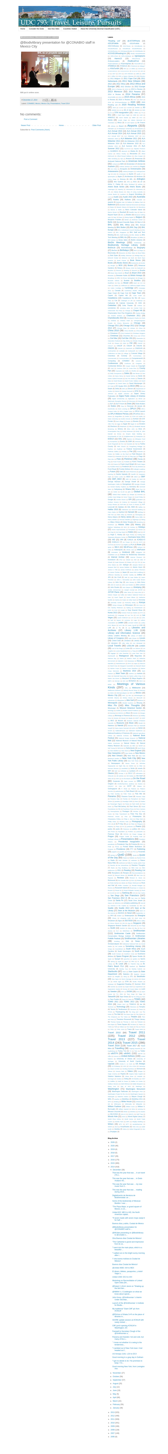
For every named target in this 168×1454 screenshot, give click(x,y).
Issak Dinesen (119, 562)
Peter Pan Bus (136, 814)
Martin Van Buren (113, 678)
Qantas (112, 855)
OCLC (130, 773)
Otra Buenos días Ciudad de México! (126, 1238)
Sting (125, 976)
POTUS (125, 834)
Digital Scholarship (118, 398)
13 (109, 73)
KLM (115, 610)
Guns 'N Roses (134, 504)
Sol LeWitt (118, 946)
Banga (143, 205)
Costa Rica (132, 368)
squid (119, 961)
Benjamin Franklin (114, 219)
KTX (141, 613)
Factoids (129, 444)
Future (112, 472)
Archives (139, 176)
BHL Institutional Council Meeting (129, 230)
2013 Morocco (115, 91)
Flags (141, 456)
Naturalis (126, 746)
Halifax (140, 507)
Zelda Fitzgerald (134, 1129)
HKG (125, 527)
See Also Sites (53, 29)
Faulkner (119, 449)
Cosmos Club (121, 368)
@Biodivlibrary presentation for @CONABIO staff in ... (124, 1228)
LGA (141, 625)
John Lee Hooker (127, 585)
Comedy (124, 356)
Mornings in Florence (122, 715)
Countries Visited (70, 29)
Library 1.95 (131, 630)
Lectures (127, 620)
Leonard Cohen (133, 623)
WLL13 (123, 1114)
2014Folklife (112, 97)
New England (136, 751)
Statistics (126, 974)
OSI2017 (111, 786)
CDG (140, 303)
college (126, 353)
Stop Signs (115, 979)
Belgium (139, 217)
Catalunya (139, 300)
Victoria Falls (120, 1071)
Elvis (140, 429)
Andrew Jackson (124, 166)
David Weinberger (135, 383)
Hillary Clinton (115, 522)
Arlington (141, 179)
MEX (131, 693)
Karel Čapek (118, 597)
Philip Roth (139, 819)
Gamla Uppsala (122, 474)
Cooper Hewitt (130, 366)
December (117, 1170)
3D (144, 107)
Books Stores (122, 263)
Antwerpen (122, 174)
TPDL (112, 1029)
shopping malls (125, 918)
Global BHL (139, 491)
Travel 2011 (137, 1032)
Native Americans (114, 743)
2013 (126, 89)
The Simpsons (112, 1017)
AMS (122, 164)
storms (136, 979)
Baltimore (112, 205)
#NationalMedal (113, 63)
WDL (110, 1099)
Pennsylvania (114, 811)
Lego (135, 620)
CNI (131, 343)
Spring (113, 961)
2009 (113, 1426)
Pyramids (141, 852)
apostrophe (111, 176)
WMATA (131, 1114)
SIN (123, 923)
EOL (120, 439)
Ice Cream (126, 542)
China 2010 (113, 330)
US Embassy (116, 1066)
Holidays (141, 527)
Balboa (129, 202)
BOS (120, 265)
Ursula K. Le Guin (126, 1064)
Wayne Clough (137, 1096)
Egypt (125, 424)
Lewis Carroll (132, 625)
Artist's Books (135, 187)
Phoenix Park (124, 821)
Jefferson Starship (114, 575)
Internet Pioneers (136, 557)
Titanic (141, 1024)
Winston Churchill (114, 1111)
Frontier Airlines (124, 469)
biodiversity (137, 242)
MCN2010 (132, 681)
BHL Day (133, 227)
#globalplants (140, 56)
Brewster (111, 275)
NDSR (141, 746)
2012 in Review (117, 89)
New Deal (124, 750)
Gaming (110, 474)
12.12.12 (134, 71)
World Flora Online (114, 1119)
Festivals (140, 451)
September (117, 1380)
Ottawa (139, 786)
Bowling (126, 270)
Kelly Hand (132, 600)
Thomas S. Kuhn (128, 1022)
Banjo (112, 207)
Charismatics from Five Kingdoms (120, 313)
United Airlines (128, 1056)
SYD (137, 991)
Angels (142, 166)
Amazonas (139, 158)
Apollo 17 (140, 174)
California (124, 285)
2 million (113, 76)
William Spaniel (124, 1109)
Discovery (132, 401)
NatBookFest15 (120, 730)
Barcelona (142, 207)
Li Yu (118, 628)
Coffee (140, 351)
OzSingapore (112, 789)
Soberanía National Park (130, 944)
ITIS (138, 562)
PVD (128, 852)
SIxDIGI (122, 928)
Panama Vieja (140, 796)
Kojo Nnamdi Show (135, 610)
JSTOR (140, 590)
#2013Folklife (113, 43)
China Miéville (140, 331)
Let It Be (122, 625)
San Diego (115, 895)
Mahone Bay (112, 658)
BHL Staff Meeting (122, 235)
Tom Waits (130, 1027)
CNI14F (129, 346)
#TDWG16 (133, 66)
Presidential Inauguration (129, 842)
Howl (138, 532)
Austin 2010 (127, 197)
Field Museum (137, 454)
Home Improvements (118, 529)
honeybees (131, 529)
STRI (127, 981)
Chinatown (114, 333)
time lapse (111, 1024)
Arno (135, 182)
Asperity (120, 189)
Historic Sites (123, 525)
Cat (115, 300)
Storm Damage (126, 979)
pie (127, 824)
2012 (110, 84)
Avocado (139, 199)
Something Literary (133, 946)
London (142, 646)
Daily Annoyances (116, 373)
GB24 (136, 477)
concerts (138, 361)
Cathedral (111, 303)
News (143, 761)
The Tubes (124, 1017)
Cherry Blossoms (123, 323)
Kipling (128, 607)
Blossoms (122, 253)
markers (131, 673)
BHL (110, 224)
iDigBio (125, 544)
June (115, 1390)
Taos (143, 996)
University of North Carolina (129, 1061)
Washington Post (137, 1091)
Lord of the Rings (117, 648)
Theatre (134, 1017)
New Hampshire (114, 753)
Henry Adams (113, 517)
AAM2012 (111, 117)
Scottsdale (132, 905)
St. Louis (119, 964)
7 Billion (135, 112)
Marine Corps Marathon (130, 668)
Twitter (142, 1051)
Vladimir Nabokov (114, 1076)
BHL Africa (125, 225)
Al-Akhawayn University (124, 128)
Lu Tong (132, 651)
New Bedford (114, 750)
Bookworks (134, 263)
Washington (113, 1089)
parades (117, 801)
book (132, 258)
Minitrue (140, 700)
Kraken (135, 613)
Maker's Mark (131, 658)
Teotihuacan (122, 1009)
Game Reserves (131, 471)
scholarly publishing (131, 903)
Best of (140, 222)
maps (135, 663)
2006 (113, 1437)
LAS (137, 615)
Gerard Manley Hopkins (118, 487)
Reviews (120, 878)
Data (109, 381)
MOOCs (120, 713)
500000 (137, 110)
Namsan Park (132, 725)
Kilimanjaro (129, 605)
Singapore (137, 923)
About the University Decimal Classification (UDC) (100, 29)
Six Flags (142, 925)
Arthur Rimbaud (129, 184)
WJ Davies (141, 1111)
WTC (120, 1124)
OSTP (129, 786)
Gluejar (132, 494)
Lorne (128, 648)
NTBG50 (123, 771)
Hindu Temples (128, 522)
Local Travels (114, 645)
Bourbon (110, 270)
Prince (117, 846)
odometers (139, 773)
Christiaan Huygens (139, 333)
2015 (119, 97)
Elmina (120, 429)
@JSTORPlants (133, 41)
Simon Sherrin (114, 923)
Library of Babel (136, 636)
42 (120, 110)
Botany (120, 268)
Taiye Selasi (124, 996)
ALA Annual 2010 (115, 131)
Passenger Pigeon (116, 804)
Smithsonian (139, 930)
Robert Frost (141, 880)
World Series (128, 1119)
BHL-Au (123, 237)
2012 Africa (120, 84)
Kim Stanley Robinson (115, 607)
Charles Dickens (116, 315)
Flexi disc (111, 459)
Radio (112, 860)
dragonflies (118, 416)
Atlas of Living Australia (135, 192)
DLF (111, 404)
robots (123, 883)
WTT (127, 1124)
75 (142, 112)
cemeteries (112, 308)
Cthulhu (133, 371)
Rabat (125, 858)
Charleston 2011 (134, 316)
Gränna (124, 502)
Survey (125, 989)
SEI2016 (121, 913)
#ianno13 (118, 58)
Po (123, 826)
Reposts (110, 878)
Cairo (109, 285)
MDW (110, 684)
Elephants (123, 426)
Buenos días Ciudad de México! (124, 1264)
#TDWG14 (112, 66)
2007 (113, 1433)
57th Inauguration (122, 113)
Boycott (134, 270)
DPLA (133, 408)
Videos (130, 1071)
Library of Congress (116, 638)
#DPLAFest (114, 56)
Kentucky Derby (130, 602)
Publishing (141, 849)
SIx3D (112, 928)
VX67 (143, 1079)
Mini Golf (130, 700)
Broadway (111, 278)
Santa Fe (119, 900)
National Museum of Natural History (129, 740)
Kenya (142, 602)
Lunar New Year (137, 653)
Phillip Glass (112, 821)
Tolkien (122, 1027)
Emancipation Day (114, 431)
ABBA (134, 117)
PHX (109, 824)
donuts (139, 406)
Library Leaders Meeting (117, 636)
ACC (140, 117)
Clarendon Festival (114, 341)
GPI (130, 499)
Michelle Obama (113, 698)
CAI (141, 283)
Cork (112, 368)
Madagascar (124, 656)
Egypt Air (134, 424)
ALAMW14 (114, 151)
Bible (141, 237)
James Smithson (125, 570)
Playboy (110, 826)
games (141, 471)
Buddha (137, 280)
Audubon (123, 194)
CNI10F (140, 343)
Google (110, 499)
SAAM (112, 893)
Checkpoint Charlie (133, 318)
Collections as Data (114, 353)
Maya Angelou (137, 678)
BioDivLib (112, 248)
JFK (109, 577)
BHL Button (121, 227)
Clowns (117, 343)
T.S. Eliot (119, 994)
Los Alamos (136, 648)
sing (129, 923)
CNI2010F (129, 348)
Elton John (130, 429)
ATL (109, 192)
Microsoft (139, 698)
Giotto (115, 492)
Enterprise (139, 436)
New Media (129, 753)
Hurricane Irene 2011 (136, 537)
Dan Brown (136, 373)
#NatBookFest (133, 61)
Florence (128, 459)
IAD (113, 540)
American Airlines (136, 161)
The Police (139, 1014)
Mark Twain (120, 673)
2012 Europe (139, 87)
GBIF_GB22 (117, 479)
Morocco (135, 715)
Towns (143, 1027)
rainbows (134, 860)
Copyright (141, 366)
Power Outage (137, 834)
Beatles (128, 215)
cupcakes (142, 371)
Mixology (111, 710)
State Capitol (133, 971)
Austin (116, 197)
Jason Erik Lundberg (136, 572)
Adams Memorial (136, 120)
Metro (112, 693)
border (143, 263)
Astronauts (129, 189)
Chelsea (113, 320)
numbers (132, 771)
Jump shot (137, 592)
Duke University (113, 419)
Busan (125, 283)
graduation (139, 499)
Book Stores (135, 260)
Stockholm (141, 976)
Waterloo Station (123, 1096)
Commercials (112, 358)
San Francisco (132, 895)
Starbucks (112, 971)
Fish (125, 456)
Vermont (140, 1069)
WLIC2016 (114, 1114)
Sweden (113, 991)
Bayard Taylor (113, 215)
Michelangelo (138, 695)
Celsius (139, 305)
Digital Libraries (123, 393)
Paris (136, 801)
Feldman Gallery (113, 451)
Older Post (96, 125)
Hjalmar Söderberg (114, 527)
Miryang (139, 703)
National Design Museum (127, 738)
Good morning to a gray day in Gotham (127, 1357)
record (110, 875)
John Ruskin (114, 587)
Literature (114, 643)
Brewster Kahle (121, 275)
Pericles (135, 811)
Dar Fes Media (130, 378)
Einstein (142, 424)
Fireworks (118, 456)
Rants (113, 868)
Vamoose (142, 1066)
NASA (140, 728)
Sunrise (112, 986)
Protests (110, 849)
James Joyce (137, 567)
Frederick (125, 466)
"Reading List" (114, 41)
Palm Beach (130, 791)
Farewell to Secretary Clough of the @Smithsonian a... (126, 1332)
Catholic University (126, 303)
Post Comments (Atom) (40, 130)
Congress (139, 363)
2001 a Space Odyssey (126, 76)
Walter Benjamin (138, 1084)
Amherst (115, 164)
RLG (132, 880)
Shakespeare (129, 915)
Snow (137, 941)
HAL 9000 (131, 507)
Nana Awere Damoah (122, 728)
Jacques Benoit (137, 565)
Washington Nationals (120, 1091)
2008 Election (140, 76)
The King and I (134, 1012)
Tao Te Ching (135, 996)
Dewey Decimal (127, 391)
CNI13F (119, 346)
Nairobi (120, 725)
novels (140, 768)
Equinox (129, 439)
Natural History (130, 743)
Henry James (126, 517)
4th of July (127, 110)
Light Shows (132, 638)
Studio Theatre (137, 981)
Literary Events (139, 640)
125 (141, 71)
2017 (134, 99)
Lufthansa (141, 651)
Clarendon (139, 338)
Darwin (140, 378)
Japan (124, 572)
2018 (141, 99)
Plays (117, 826)
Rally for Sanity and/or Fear (136, 863)
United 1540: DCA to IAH (122, 1277)
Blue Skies (131, 253)
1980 (137, 73)
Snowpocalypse (113, 944)
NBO (133, 746)
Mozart (123, 718)
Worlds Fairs (119, 1121)
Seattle (110, 908)
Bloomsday (112, 253)
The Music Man (128, 1014)
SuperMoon (139, 986)
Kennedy (142, 600)
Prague (111, 836)
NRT (109, 771)
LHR (109, 628)
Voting (126, 1079)
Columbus (111, 356)
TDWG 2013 (129, 1002)
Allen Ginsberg (112, 158)
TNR (115, 1027)
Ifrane (139, 545)
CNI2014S (139, 348)
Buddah (126, 280)
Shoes (114, 918)
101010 (140, 68)
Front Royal (112, 469)
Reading (127, 870)
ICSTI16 (110, 544)
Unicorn (116, 1056)
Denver (130, 388)
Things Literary (139, 1019)
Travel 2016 (114, 1045)
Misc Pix (112, 705)
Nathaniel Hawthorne (136, 730)
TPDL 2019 (120, 1029)
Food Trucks (117, 461)
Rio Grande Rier (123, 880)
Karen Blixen (131, 597)
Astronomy (139, 189)
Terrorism (133, 1009)
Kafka (122, 595)
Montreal (113, 713)
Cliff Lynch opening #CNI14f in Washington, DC (124, 1327)
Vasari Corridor (115, 1069)
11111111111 (124, 71)
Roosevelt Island (121, 888)
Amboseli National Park (116, 161)
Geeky (134, 479)
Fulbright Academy (139, 469)
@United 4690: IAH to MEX (123, 1268)
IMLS (117, 547)
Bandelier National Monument (129, 205)
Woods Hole (113, 1116)
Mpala (130, 718)
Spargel (117, 959)
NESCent (120, 748)
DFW (136, 391)
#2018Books (138, 46)
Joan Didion (134, 577)
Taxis (129, 999)
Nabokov (111, 725)
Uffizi (109, 1056)
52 (111, 112)
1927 (113, 73)
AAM (141, 115)
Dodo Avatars (140, 404)
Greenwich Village (136, 502)
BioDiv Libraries (136, 240)
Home (22, 29)
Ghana (128, 489)
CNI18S (120, 348)
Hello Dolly (120, 514)
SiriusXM (133, 925)
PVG (134, 852)
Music (131, 723)
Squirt (126, 961)
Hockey (132, 527)
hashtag (140, 512)
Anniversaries (135, 169)
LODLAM (130, 646)
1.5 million (132, 68)
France (115, 464)
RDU (119, 870)
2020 (132, 102)
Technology (121, 1007)
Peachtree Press (128, 809)
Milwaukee (120, 700)
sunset (120, 986)
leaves (119, 620)
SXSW (129, 991)
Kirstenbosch (138, 607)
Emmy (119, 434)
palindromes (119, 791)
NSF (116, 771)
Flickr (119, 459)
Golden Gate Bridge (114, 497)
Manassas (130, 661)
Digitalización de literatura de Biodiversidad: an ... (123, 1196)
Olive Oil (110, 778)
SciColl (143, 903)
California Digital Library (137, 285)
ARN (128, 182)
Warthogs (139, 1086)
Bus (119, 283)
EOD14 (111, 439)
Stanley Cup (123, 969)
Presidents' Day (122, 844)
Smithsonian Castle (122, 933)
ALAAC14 (127, 148)
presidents (111, 844)
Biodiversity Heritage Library (123, 245)
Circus (135, 336)
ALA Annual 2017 (114, 136)
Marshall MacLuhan (120, 676)
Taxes (124, 999)
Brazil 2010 (136, 273)
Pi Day (120, 824)
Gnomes (140, 494)
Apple (120, 176)
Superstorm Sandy (114, 989)
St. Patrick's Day (134, 964)
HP (144, 532)
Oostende (116, 781)
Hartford (122, 512)
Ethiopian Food (140, 439)
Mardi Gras (113, 666)
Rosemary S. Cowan (136, 888)
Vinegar (140, 1071)
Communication (124, 358)
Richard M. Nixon (136, 878)
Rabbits (132, 858)
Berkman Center (137, 219)
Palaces (133, 789)
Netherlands (130, 748)
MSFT (137, 718)
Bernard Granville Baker (125, 222)
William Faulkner (114, 1106)
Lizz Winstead (137, 643)
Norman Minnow (113, 768)
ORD (139, 781)
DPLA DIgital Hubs (126, 411)
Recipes (126, 873)
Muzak (140, 723)
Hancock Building (137, 509)
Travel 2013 (116, 1039)
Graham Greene (113, 502)
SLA (141, 928)
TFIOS (110, 1012)
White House (126, 1102)
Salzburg (125, 893)
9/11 (109, 115)
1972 (119, 73)
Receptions (116, 873)
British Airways (136, 275)
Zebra (125, 1129)
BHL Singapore (121, 232)
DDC (141, 386)
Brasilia (142, 270)
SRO (132, 961)
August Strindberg (135, 194)
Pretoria (134, 844)
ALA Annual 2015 (134, 133)
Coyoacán (118, 371)
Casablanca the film (129, 298)
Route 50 (118, 890)
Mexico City (45, 103)
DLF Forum (120, 404)
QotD (121, 854)
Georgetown (126, 484)
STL (131, 976)
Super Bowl (129, 986)
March (115, 1401)
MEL (126, 688)
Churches (126, 336)
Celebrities (112, 305)
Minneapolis (112, 703)
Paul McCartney (120, 806)
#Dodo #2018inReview (138, 53)
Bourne (118, 270)
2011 (113, 1419)
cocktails (122, 351)
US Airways (140, 1064)
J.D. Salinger (124, 565)
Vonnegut (111, 1079)
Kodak (123, 610)
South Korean (116, 954)
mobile (118, 710)
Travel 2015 (130, 1042)
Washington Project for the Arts (118, 1094)
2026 (113, 1142)
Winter (125, 1111)
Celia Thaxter (127, 305)
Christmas (114, 336)
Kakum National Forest (135, 595)
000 (125, 68)
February (116, 1404)
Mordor (135, 713)
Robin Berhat (114, 883)
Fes (131, 451)
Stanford (132, 966)
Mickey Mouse (128, 698)
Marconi (142, 663)
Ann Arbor (113, 169)
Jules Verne (127, 592)
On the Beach (126, 778)
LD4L (143, 617)
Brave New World (116, 273)
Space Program (122, 956)
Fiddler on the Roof (122, 454)
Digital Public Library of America (132, 396)
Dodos (113, 406)
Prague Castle (124, 836)
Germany (132, 487)
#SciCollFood (138, 63)
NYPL (141, 771)
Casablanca (112, 298)
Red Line (140, 875)
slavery (110, 931)
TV (130, 1051)
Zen (144, 1129)
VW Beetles (135, 1079)
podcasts (130, 826)
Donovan (130, 406)
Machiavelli (111, 656)
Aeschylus (111, 122)
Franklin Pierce (115, 466)
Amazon (129, 158)
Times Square (122, 1024)
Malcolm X (121, 661)
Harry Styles (112, 512)
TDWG (137, 999)
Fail (136, 444)
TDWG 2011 (113, 1002)
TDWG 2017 (121, 1004)
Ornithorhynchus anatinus (125, 784)
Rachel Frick (141, 858)
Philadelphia (137, 816)
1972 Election (128, 73)
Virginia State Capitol (136, 1074)
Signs (120, 921)
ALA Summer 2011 (129, 146)
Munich (120, 720)
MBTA (110, 681)
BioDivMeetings (127, 248)
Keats (124, 600)
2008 (113, 1430)
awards (110, 202)
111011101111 (112, 71)
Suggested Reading (124, 984)
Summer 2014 (140, 984)
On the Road (139, 778)
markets (140, 673)
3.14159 (129, 107)
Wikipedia (139, 1104)
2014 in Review (114, 94)
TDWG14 (132, 1004)
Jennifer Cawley (128, 575)
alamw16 (124, 151)
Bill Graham (112, 240)
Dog (122, 406)
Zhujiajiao (113, 1131)
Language (121, 615)
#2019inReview (113, 51)
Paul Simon (134, 806)
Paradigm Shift (127, 801)
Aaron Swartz (123, 117)
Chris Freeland (125, 333)
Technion (111, 1007)
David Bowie (118, 381)
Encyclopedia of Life (114, 436)
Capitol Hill (123, 295)
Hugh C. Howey (116, 534)
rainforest (122, 863)
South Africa (131, 949)
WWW (110, 1127)
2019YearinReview (121, 102)
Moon (128, 713)
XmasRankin (124, 1127)
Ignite (109, 547)
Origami (111, 784)
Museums (120, 723)
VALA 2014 (132, 1066)
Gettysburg (118, 489)
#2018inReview (113, 48)
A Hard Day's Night (123, 115)
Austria (116, 200)
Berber (126, 219)
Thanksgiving (120, 1012)
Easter (128, 421)
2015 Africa (129, 97)
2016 (113, 1160)
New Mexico (140, 753)
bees (120, 217)
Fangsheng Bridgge (136, 446)
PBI (119, 809)
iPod (120, 560)
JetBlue (139, 575)
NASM (110, 730)
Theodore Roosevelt (124, 1019)
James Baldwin (125, 567)
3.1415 (121, 107)
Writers (111, 1124)
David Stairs (122, 383)
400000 (114, 110)
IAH (121, 540)
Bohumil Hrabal (113, 258)
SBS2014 (118, 903)
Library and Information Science (124, 633)
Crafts (126, 371)
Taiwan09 (112, 997)
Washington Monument (135, 1089)
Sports (142, 959)
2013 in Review (137, 89)
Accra (110, 120)
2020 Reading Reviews (133, 104)
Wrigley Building (137, 1121)
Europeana (113, 441)
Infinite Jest (130, 550)
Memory (142, 690)
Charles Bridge (140, 313)
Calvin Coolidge (115, 288)
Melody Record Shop (130, 690)
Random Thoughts (138, 865)
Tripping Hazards (134, 1048)
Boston (130, 265)
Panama (112, 796)
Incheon (140, 547)
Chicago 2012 (128, 326)
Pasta (127, 804)
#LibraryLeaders (114, 61)
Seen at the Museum (126, 911)
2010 (113, 1423)
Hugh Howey (130, 534)
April (115, 1397)
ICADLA (130, 540)
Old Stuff (139, 776)
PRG (141, 844)
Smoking (117, 941)
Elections (113, 426)
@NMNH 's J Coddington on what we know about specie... (127, 1293)
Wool (123, 1116)
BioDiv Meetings (116, 242)
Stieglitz (117, 976)
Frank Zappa (141, 464)
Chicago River (122, 328)
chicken (132, 328)
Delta (117, 388)
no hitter (140, 766)
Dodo (129, 404)
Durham (136, 419)
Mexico (37, 103)
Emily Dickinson (128, 431)
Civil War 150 (126, 338)
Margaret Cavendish (126, 666)
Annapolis (123, 169)
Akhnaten (111, 128)
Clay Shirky (126, 341)
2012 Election (126, 86)
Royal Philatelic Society (131, 890)
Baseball (123, 212)
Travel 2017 (132, 1046)
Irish (135, 560)
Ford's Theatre (137, 461)
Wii (109, 1104)
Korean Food (126, 613)
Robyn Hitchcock (133, 883)
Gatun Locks (118, 477)
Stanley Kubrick (137, 969)
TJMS (110, 1027)
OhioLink (111, 776)
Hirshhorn (111, 524)
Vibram (110, 1071)
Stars (124, 971)
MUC (112, 720)
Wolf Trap (140, 1114)
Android (135, 166)
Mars (109, 676)
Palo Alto (138, 794)
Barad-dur (132, 207)
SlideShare (126, 931)
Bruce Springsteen (129, 278)
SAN (133, 893)
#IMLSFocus (136, 58)
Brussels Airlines (113, 280)
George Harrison (114, 481)
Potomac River (113, 834)
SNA (127, 941)
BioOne (114, 250)
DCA (132, 386)
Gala (121, 471)
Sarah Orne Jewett (135, 900)
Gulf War (123, 504)
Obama (111, 773)
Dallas (126, 373)
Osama (140, 784)
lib (126, 628)
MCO (141, 681)
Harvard (131, 512)
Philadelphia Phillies (114, 819)
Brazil (127, 273)
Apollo (131, 174)
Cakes (116, 285)
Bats (141, 212)
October (116, 1376)
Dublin (141, 416)
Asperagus (111, 189)
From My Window (137, 466)
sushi (143, 989)
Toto (137, 1027)
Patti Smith (135, 804)
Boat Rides (141, 253)
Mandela (110, 663)
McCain (117, 681)
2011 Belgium (115, 78)
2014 (113, 1167)
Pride (109, 846)
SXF (122, 991)
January (116, 1408)
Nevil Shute (141, 748)
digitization (131, 398)
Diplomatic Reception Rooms (117, 401)
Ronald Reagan (137, 885)
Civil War (113, 338)
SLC (117, 931)
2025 (114, 107)
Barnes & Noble (116, 209)
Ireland (128, 560)
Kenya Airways (117, 605)
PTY (131, 849)
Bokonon (124, 258)
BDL (122, 215)
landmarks (111, 615)
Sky (135, 928)
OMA (117, 778)
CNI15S (111, 348)
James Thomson (139, 570)
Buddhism (111, 283)
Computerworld (137, 358)
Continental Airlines (115, 366)
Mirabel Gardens (127, 703)
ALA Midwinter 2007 (131, 136)
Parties (143, 801)
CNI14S (139, 346)
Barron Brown (112, 212)
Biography (141, 248)
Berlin (110, 222)
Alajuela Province (139, 148)
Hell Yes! (111, 514)
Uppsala (111, 1064)
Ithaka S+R (130, 562)
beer (115, 217)
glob (129, 492)
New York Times (133, 761)
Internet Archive (117, 557)
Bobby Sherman (126, 255)
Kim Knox (139, 605)
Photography (137, 821)
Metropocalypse (122, 693)
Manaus (140, 661)
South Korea (140, 951)
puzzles (121, 852)
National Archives (122, 735)
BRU (118, 278)
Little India (125, 643)
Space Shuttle (137, 956)
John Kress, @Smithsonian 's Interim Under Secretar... (127, 1298)
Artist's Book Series (116, 187)
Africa (119, 122)
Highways (136, 519)
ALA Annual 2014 (115, 133)
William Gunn (130, 1106)
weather (116, 1099)
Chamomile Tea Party (115, 310)
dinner (140, 398)
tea (141, 1004)
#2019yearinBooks (126, 51)
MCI (124, 681)
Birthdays (124, 250)
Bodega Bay (139, 255)
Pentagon (125, 811)
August (116, 1383)
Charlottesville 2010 (116, 318)
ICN (134, 542)
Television (133, 1007)
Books (110, 263)
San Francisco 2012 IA (117, 898)
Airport (121, 126)
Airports (132, 125)
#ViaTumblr (114, 68)
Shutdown (111, 921)
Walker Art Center (137, 1081)
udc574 (114, 1053)
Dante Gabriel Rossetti (115, 378)
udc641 (127, 1053)
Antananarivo (113, 171)
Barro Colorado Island (133, 209)
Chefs (143, 318)
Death (110, 388)
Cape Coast (112, 293)
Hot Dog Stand (120, 532)
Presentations (55, 103)
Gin (109, 492)
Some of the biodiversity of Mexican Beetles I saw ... (126, 1202)
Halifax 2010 (113, 509)
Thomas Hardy (115, 1022)
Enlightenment (128, 436)
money (143, 710)
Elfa (130, 426)
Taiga (140, 994)
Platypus (140, 824)
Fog (109, 461)
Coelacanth (131, 351)
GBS (127, 479)
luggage (113, 653)
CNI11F (110, 346)
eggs (118, 424)
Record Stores (119, 875)
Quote (135, 855)
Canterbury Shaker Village (133, 290)
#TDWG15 (123, 66)
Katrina (117, 600)
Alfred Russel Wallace (124, 156)
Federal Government (134, 449)
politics (134, 829)
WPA (127, 1121)
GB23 (128, 477)
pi (114, 824)
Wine (133, 1109)
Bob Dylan (114, 255)
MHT (123, 695)
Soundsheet (119, 949)
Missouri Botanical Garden (131, 708)
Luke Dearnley (123, 653)
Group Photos (112, 504)
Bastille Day (133, 212)
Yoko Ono (136, 1127)
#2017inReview (113, 46)
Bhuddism (134, 237)
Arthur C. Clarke (114, 184)
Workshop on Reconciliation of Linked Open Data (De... (127, 1281)
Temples (142, 1007)
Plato (132, 824)
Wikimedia (128, 1104)
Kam (109, 597)
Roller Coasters (123, 885)
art (141, 182)
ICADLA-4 (115, 542)
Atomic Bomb (112, 194)
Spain (110, 959)
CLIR (109, 343)
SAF (118, 893)
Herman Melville (125, 519)
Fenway (124, 451)
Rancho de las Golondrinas (119, 865)
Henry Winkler (112, 519)
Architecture (129, 176)
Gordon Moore (121, 499)
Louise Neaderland (122, 651)
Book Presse (121, 260)
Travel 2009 (139, 1029)
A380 (134, 115)
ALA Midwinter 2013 (131, 141)
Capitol (110, 295)
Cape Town (136, 293)
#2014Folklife (134, 43)
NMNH (131, 766)
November (117, 1373)
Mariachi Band (140, 666)
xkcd (116, 1127)
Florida (140, 459)
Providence (120, 849)
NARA (133, 728)
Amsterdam (131, 164)
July (114, 1387)
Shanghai (141, 915)
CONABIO (30, 103)
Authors (128, 200)
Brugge (140, 278)
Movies (116, 718)
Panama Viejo (115, 799)
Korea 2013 (112, 613)
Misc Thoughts (132, 705)
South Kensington (124, 951)
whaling (116, 1101)
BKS (135, 250)
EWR (130, 441)
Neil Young (111, 748)
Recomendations (137, 873)
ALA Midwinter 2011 (129, 138)
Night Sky (122, 766)
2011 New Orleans (131, 81)
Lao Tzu (130, 615)
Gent (141, 479)
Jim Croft (117, 577)
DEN (123, 388)
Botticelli (140, 268)
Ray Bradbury (123, 868)
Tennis (112, 1009)
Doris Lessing (122, 409)
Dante (140, 376)
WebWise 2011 (137, 1099)
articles (140, 184)
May (115, 1394)
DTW (134, 416)
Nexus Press (130, 763)
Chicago (137, 323)
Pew (126, 816)
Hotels (130, 532)
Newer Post (25, 125)
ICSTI (141, 542)
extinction (138, 441)
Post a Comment (30, 119)
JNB (125, 577)
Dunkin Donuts (125, 419)
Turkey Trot (122, 1051)
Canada (117, 290)
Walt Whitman (125, 1084)
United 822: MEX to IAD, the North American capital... (126, 1213)
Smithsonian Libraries (134, 938)
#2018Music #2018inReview (132, 48)
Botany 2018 (130, 268)
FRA (109, 464)
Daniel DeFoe (130, 376)
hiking (143, 519)
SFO (112, 915)
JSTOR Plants (113, 592)
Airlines (113, 126)
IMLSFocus (128, 547)
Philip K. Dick (128, 819)
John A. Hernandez (123, 580)
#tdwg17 (142, 66)
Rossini (110, 890)
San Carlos (141, 893)
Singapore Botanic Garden (117, 925)
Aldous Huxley (121, 154)
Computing (112, 361)
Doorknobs (111, 409)
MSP (143, 718)
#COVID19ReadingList (117, 53)
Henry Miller (139, 517)
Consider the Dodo (36, 29)
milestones (111, 700)
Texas (141, 1009)
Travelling (119, 1048)
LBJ (137, 617)
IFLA (132, 544)
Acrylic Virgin (122, 120)
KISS (109, 610)
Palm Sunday (115, 794)
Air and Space (129, 122)
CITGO (143, 336)
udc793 (140, 1053)
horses (140, 529)
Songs (110, 949)
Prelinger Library (113, 839)
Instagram (139, 552)
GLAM (122, 492)
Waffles (112, 1081)
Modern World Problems (130, 710)
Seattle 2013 (124, 908)
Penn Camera (140, 809)
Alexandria (133, 154)
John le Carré (114, 585)
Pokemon (126, 829)
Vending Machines (128, 1069)
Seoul (129, 913)
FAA (122, 444)
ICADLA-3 (141, 540)
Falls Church (121, 446)
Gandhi (133, 474)
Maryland (125, 678)
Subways (111, 984)
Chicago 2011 (113, 326)
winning (140, 1109)
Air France (141, 122)
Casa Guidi (137, 295)
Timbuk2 (140, 1022)
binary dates (123, 240)
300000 (137, 107)
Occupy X (122, 773)
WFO (109, 1101)
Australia (141, 197)
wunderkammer (137, 1124)
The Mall (117, 1014)
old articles (119, 776)
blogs (141, 250)
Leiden (120, 623)
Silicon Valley (141, 921)
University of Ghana (124, 1059)
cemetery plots (125, 308)
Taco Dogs (130, 994)
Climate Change (138, 341)
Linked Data (116, 640)
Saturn (110, 903)
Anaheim (111, 166)
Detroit (117, 391)
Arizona (123, 179)
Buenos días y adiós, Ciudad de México (128, 1223)
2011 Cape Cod (130, 78)
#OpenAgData (126, 63)
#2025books (139, 51)
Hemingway (139, 514)
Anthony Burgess (128, 171)
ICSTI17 (118, 544)
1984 (143, 73)
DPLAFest (136, 414)
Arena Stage (112, 179)
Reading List (140, 870)
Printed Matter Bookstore (132, 846)
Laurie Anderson (122, 617)
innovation (114, 552)
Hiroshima (140, 522)
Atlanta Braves (118, 192)
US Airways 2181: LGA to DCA (124, 1354)
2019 (109, 102)
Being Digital (129, 217)
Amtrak (140, 164)
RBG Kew (134, 868)
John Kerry (141, 582)
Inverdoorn (112, 560)
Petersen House (114, 816)
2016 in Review (124, 99)
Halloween (125, 509)
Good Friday (139, 497)
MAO (129, 663)
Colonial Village (137, 353)
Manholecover (120, 663)
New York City (129, 758)
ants (114, 174)
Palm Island (141, 791)
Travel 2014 (65, 103)
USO (124, 1066)
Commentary (137, 356)
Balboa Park (139, 202)
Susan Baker (134, 989)
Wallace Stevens (113, 1084)
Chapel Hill (137, 310)
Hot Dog (110, 532)
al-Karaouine (139, 128)
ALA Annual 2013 (134, 131)
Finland (110, 456)
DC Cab (110, 386)
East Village (120, 421)
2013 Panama (135, 92)
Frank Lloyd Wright (127, 464)
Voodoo (119, 1079)
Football (126, 461)
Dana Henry (119, 376)
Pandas (125, 799)
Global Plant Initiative (120, 494)
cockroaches (112, 351)
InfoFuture (141, 550)
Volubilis (139, 1076)
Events (122, 441)
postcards (139, 831)
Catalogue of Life (127, 300)
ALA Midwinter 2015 (130, 143)
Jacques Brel (112, 567)
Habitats (121, 507)
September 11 (140, 913)
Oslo (120, 786)
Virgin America (112, 1074)
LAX (132, 617)
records (130, 875)
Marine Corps (114, 668)
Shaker (119, 915)
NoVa (132, 768)
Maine (122, 658)
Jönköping (137, 587)
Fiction (110, 454)
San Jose (134, 898)
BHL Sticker (135, 235)
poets (118, 829)
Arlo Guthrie (118, 182)
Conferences (113, 363)
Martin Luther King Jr (136, 676)
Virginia (123, 1074)
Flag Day (133, 456)
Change (127, 310)
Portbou (130, 831)
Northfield (124, 768)
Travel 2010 (114, 1032)
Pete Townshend (121, 814)
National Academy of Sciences (119, 733)
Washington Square (136, 1094)
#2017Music (127, 46)
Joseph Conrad (129, 590)
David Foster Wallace (132, 381)
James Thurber (115, 572)
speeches (127, 959)
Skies (129, 928)
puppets (114, 852)
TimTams (133, 1024)
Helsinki (129, 514)
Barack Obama (121, 207)
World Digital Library (135, 1116)
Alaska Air (134, 151)
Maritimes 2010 (129, 671)
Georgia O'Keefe (139, 484)
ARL (131, 179)
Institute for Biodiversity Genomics (132, 554)
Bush (135, 283)
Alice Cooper (138, 156)
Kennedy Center (116, 602)
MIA (129, 695)
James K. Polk (113, 570)
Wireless (133, 1111)
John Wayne (126, 587)
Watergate (111, 1096)
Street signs (117, 981)
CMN (124, 343)
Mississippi (112, 708)
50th (143, 110)
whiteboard (139, 1101)
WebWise (125, 1099)
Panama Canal (127, 796)
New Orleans (117, 756)
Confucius (127, 363)
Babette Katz (120, 202)
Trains (129, 1029)
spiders (135, 959)
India (109, 550)
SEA (141, 905)
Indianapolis (118, 550)
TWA (135, 1051)
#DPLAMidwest (126, 56)
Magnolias (138, 656)
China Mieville (128, 331)
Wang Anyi (112, 1086)
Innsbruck (126, 552)
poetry (110, 829)
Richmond (111, 880)
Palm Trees (127, 794)
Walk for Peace (123, 1081)
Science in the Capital (118, 905)
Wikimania (117, 1104)
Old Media (129, 776)
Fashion (110, 449)
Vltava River (129, 1076)
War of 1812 (126, 1086)
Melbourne (136, 688)
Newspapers (115, 763)
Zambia (117, 1129)
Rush (143, 890)
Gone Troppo (128, 497)
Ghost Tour (139, 489)
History (138, 525)
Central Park (138, 308)
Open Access (128, 781)
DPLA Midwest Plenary (119, 414)
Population (121, 831)
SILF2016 (129, 921)
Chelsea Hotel (125, 320)
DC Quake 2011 (121, 386)
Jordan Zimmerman (114, 590)
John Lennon (140, 585)
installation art (112, 554)
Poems (138, 826)
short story (138, 918)
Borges (112, 265)
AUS (109, 197)
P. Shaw (124, 789)
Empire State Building (134, 434)
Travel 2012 (126, 1035)
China (140, 328)
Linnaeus (127, 640)
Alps (121, 158)
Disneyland (141, 401)
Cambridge (129, 288)
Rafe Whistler (123, 860)
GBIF (143, 477)
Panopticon (134, 799)
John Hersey (130, 582)
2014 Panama (133, 94)
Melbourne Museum (114, 690)
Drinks (127, 416)
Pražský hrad (137, 836)
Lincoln (142, 638)
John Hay (118, 582)
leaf (112, 620)
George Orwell (130, 481)
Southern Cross (129, 954)
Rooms (110, 888)
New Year (131, 756)
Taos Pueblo (114, 999)
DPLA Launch (140, 411)
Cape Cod (124, 293)
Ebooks (135, 421)
